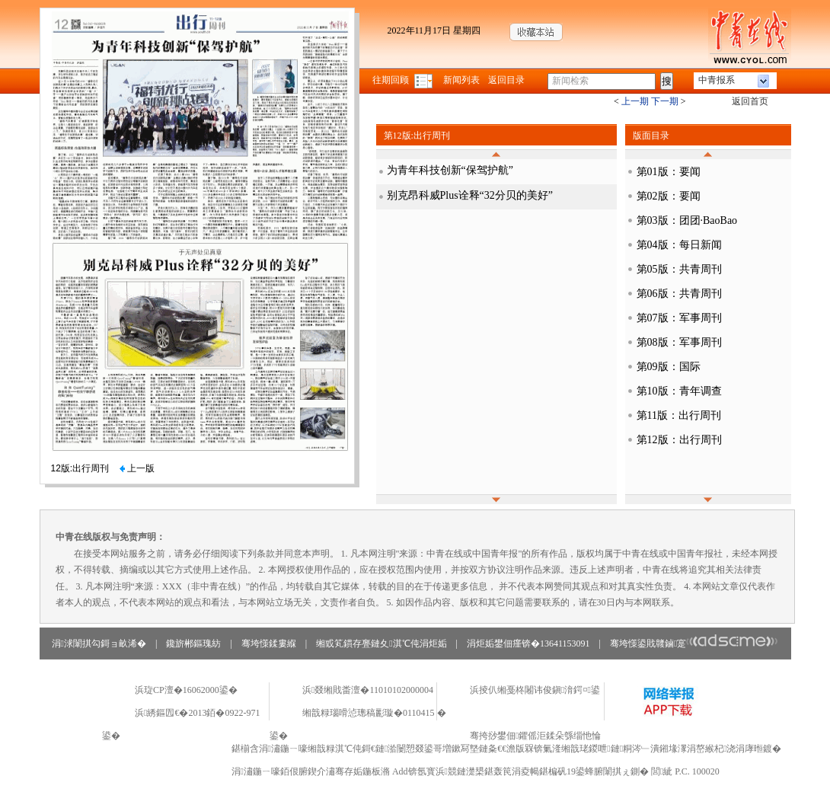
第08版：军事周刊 (679, 342)
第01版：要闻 (669, 171)
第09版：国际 (669, 366)
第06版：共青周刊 (679, 293)
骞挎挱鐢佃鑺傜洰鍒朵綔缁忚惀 (535, 735)
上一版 (137, 468)
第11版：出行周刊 (679, 415)
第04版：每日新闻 (679, 245)
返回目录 (506, 80)
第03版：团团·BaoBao (687, 220)
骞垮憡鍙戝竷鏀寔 (694, 643)
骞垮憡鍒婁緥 (268, 643)
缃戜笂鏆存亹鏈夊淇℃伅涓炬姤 (381, 643)
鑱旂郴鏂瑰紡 (193, 643)
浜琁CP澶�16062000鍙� (186, 690)
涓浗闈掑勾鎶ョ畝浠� (99, 643)
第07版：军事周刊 (679, 318)
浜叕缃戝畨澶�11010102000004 (367, 690)
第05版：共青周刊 (679, 269)
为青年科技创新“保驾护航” (450, 170)
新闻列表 (461, 80)
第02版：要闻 (669, 196)
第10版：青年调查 (679, 391)
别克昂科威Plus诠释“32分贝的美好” (470, 195)
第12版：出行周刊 (679, 440)
